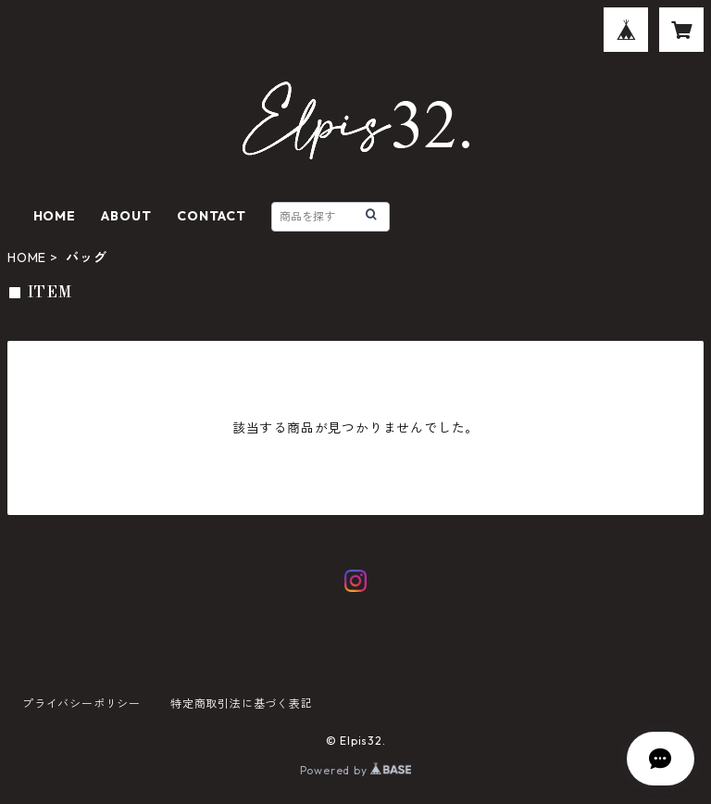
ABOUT (126, 215)
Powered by (356, 770)
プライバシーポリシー (81, 703)
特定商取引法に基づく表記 (241, 703)
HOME (54, 215)
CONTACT (211, 215)
